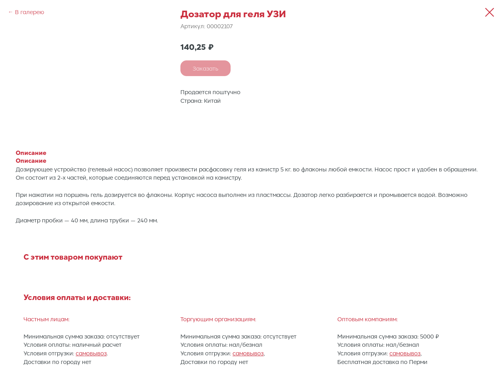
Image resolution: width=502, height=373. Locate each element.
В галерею (29, 12)
